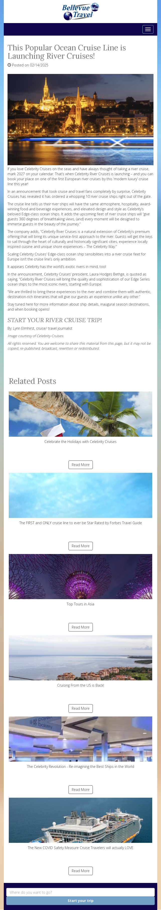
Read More (81, 464)
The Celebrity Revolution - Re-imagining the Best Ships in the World (80, 742)
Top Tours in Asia (80, 580)
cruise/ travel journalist (54, 328)
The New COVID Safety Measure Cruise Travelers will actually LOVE (80, 824)
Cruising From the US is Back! (80, 661)
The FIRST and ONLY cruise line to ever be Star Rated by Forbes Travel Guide (80, 499)
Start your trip (81, 900)
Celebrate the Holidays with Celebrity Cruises (80, 418)
